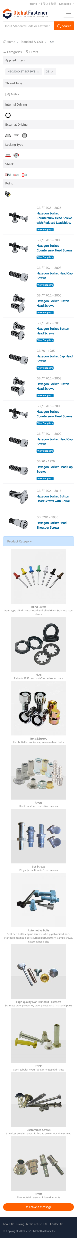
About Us (8, 1224)
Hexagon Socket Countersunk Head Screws (54, 248)
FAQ (45, 1224)
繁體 (53, 3)
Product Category (19, 541)
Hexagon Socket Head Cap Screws (55, 275)
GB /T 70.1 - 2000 (49, 434)
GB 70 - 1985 (46, 351)
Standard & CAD (32, 42)
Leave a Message (39, 1207)
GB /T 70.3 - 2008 (49, 406)
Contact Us (56, 1224)
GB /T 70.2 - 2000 (49, 295)
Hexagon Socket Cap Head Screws (55, 358)
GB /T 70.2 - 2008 (49, 378)
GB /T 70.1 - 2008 (49, 268)
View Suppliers (45, 229)
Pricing (34, 3)
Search (64, 26)
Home (9, 42)
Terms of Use (34, 1224)
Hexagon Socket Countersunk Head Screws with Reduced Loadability (54, 218)
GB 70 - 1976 (46, 461)
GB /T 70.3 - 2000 (49, 240)
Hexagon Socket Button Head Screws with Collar (53, 498)
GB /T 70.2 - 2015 (49, 323)
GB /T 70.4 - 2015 (49, 491)
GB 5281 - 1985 (47, 517)
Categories (12, 52)
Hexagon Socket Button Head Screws (53, 303)
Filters (31, 52)
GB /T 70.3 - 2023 (49, 208)
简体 (45, 3)
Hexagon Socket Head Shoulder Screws (51, 525)
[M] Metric (12, 94)
